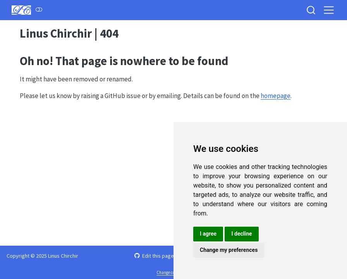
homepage (275, 95)
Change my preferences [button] (229, 250)
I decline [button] (241, 234)
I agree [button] (208, 234)
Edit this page (154, 255)
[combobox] (311, 10)
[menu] (328, 10)
